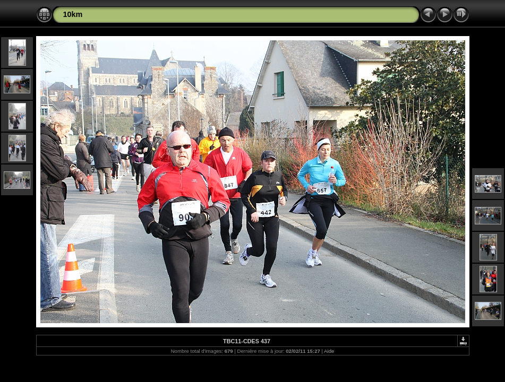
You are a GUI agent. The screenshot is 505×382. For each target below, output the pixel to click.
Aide (329, 351)
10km (73, 14)
